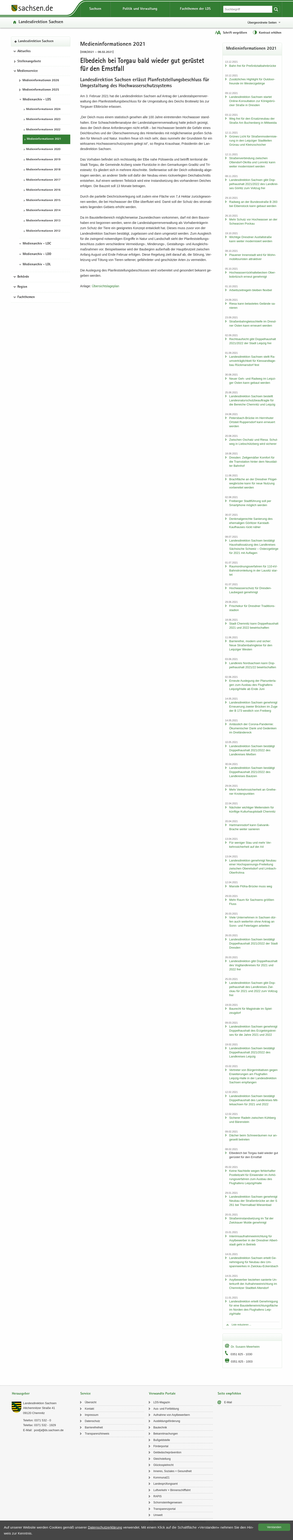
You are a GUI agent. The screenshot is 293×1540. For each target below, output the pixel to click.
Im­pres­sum (91, 1415)
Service (85, 1393)
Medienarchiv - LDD (37, 254)
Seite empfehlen (229, 1393)
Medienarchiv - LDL (37, 264)
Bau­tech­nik (160, 1427)
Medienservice (27, 71)
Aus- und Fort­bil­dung (166, 1408)
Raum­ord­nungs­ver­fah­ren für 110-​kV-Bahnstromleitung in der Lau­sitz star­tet (253, 570)
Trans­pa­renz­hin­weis (97, 1433)
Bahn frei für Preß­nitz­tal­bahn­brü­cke (252, 65)
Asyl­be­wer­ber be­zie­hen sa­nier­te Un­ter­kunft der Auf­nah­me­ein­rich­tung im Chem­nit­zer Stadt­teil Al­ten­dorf (253, 1284)
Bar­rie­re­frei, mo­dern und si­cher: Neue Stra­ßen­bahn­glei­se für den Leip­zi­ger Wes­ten (250, 645)
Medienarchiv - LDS (37, 99)
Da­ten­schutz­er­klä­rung (105, 1527)
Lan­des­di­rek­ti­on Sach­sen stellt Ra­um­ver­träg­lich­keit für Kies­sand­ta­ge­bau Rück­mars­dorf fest (252, 361)
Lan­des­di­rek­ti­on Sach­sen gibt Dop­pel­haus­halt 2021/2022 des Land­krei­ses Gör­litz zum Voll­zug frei (253, 184)
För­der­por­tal (160, 1446)
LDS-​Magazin (161, 1402)
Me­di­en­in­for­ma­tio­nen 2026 (40, 80)
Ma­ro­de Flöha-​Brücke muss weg (250, 886)
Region (22, 287)
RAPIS (157, 1496)
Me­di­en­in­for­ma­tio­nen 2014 (43, 210)
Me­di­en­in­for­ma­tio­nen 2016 (43, 190)
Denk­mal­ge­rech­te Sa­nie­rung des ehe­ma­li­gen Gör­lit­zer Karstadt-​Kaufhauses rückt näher (250, 523)
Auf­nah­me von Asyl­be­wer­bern (171, 1415)
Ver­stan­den (274, 1527)
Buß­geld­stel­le (161, 1440)
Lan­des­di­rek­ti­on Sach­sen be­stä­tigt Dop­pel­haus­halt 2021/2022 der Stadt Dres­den (253, 943)
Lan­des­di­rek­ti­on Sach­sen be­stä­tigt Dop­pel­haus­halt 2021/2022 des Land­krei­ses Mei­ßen (252, 750)
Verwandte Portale (162, 1393)
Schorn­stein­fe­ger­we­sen (167, 1502)
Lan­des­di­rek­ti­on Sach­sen (41, 22)
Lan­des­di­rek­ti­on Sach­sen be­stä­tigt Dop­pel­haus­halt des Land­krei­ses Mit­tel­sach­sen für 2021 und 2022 (253, 1100)
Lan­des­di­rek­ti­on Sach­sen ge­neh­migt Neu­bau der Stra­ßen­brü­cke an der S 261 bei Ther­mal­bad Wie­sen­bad (253, 1201)
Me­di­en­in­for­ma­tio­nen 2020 (43, 149)
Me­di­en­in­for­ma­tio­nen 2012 (43, 231)
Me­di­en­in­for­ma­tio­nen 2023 (43, 119)
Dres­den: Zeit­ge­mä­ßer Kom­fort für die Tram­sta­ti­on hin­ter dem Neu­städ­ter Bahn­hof (253, 461)
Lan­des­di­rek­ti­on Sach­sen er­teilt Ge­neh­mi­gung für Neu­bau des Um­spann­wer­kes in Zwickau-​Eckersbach (253, 1262)
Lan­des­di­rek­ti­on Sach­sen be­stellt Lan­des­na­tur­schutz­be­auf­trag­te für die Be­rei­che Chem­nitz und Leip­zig (252, 400)
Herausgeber (21, 1393)
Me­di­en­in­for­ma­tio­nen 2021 (44, 139)
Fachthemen (26, 297)
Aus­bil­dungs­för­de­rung (166, 1421)
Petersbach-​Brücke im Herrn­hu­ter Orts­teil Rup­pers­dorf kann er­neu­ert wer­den (252, 422)
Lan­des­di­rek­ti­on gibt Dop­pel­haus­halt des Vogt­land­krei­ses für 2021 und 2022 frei (253, 965)
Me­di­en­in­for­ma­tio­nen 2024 (43, 109)
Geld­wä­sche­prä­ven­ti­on (167, 1452)
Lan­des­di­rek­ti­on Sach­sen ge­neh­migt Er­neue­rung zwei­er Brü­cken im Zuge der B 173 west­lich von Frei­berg (253, 706)
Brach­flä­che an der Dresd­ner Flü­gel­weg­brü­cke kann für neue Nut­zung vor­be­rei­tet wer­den (253, 483)
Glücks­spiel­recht (163, 1465)
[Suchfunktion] (248, 9)
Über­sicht (90, 1402)
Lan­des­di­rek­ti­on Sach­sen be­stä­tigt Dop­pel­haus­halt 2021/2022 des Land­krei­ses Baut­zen (252, 772)
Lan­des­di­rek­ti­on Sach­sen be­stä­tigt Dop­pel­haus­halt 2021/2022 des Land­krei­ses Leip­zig (252, 1052)
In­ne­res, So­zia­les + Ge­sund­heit (172, 1471)
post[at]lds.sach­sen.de (48, 1430)
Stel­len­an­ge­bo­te (29, 61)
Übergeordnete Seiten (262, 22)
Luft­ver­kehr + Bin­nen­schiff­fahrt (172, 1490)
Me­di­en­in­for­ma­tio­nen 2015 (43, 200)
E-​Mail (228, 1402)
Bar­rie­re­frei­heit (94, 1427)
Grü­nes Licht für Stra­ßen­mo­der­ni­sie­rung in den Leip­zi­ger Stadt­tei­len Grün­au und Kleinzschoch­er (253, 140)
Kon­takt (89, 1408)
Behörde (23, 277)
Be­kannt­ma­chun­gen (165, 1433)
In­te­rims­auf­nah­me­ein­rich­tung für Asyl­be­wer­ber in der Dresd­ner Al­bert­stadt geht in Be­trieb (253, 1240)
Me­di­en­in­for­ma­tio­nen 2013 (43, 220)
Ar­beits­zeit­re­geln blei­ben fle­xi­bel (250, 290)
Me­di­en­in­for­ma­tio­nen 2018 (43, 169)
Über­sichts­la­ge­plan (105, 286)
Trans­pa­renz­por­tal (164, 1508)
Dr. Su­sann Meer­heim (245, 1346)
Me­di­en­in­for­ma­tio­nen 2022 (43, 129)
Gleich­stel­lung (162, 1458)
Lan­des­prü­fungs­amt (165, 1483)
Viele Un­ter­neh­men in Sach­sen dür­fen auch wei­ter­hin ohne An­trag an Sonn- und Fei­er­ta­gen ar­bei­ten (252, 921)
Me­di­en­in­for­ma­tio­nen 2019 (43, 159)
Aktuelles (24, 51)
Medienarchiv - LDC (37, 243)
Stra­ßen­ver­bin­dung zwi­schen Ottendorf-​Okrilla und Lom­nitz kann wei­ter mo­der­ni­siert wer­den (252, 162)
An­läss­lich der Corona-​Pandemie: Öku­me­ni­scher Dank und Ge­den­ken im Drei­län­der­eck (253, 728)
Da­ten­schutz (92, 1421)
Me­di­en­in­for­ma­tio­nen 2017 (43, 180)
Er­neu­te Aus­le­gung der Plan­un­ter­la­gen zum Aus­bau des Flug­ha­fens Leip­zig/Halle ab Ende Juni (252, 685)
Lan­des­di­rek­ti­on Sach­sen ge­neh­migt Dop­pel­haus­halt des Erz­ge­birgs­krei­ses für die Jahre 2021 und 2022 (253, 1030)
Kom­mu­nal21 (161, 1477)
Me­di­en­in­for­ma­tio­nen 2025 (40, 89)
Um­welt (158, 1515)
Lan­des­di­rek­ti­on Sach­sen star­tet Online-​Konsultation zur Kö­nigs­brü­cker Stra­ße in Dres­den (252, 101)
